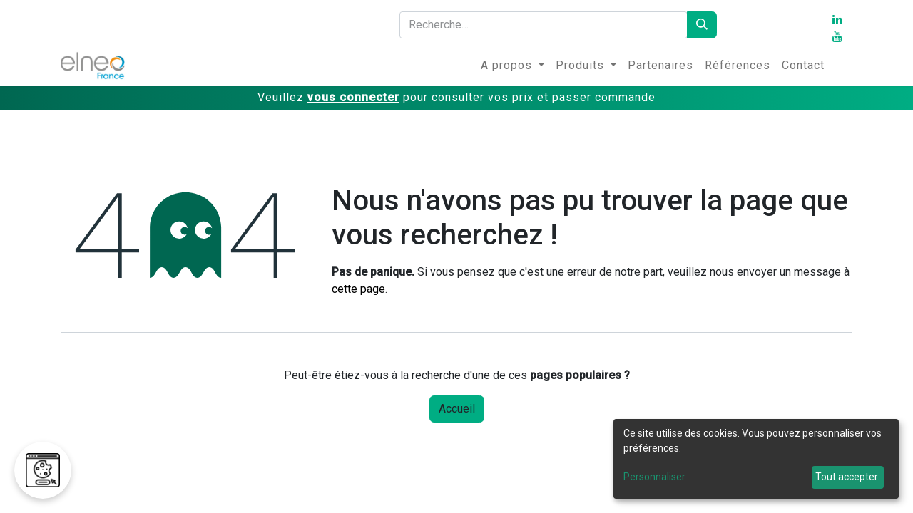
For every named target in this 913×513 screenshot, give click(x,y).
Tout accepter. (847, 476)
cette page (358, 289)
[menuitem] (512, 65)
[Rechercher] (702, 24)
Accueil (457, 408)
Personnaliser (654, 476)
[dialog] (756, 459)
